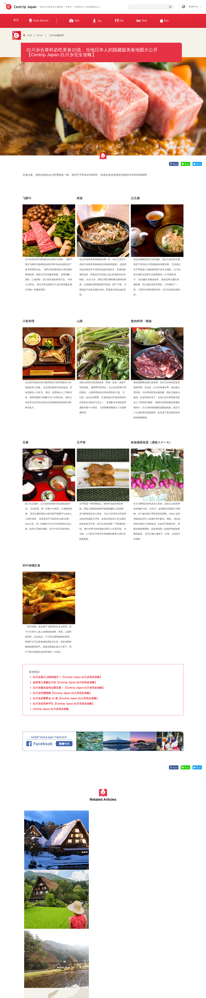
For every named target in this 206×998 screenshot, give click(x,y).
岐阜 (34, 862)
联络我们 (151, 946)
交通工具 (162, 862)
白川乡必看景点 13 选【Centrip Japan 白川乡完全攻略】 (66, 698)
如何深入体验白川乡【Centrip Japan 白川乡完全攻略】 (65, 682)
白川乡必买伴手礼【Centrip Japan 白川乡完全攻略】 (63, 703)
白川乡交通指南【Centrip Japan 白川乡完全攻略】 (62, 693)
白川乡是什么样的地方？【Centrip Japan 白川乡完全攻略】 (67, 677)
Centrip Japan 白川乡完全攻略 (51, 709)
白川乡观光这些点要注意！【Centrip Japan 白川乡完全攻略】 (69, 687)
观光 (120, 924)
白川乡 (27, 862)
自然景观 (42, 862)
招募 (93, 946)
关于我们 (57, 946)
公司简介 (76, 946)
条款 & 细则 (111, 946)
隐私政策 (131, 946)
